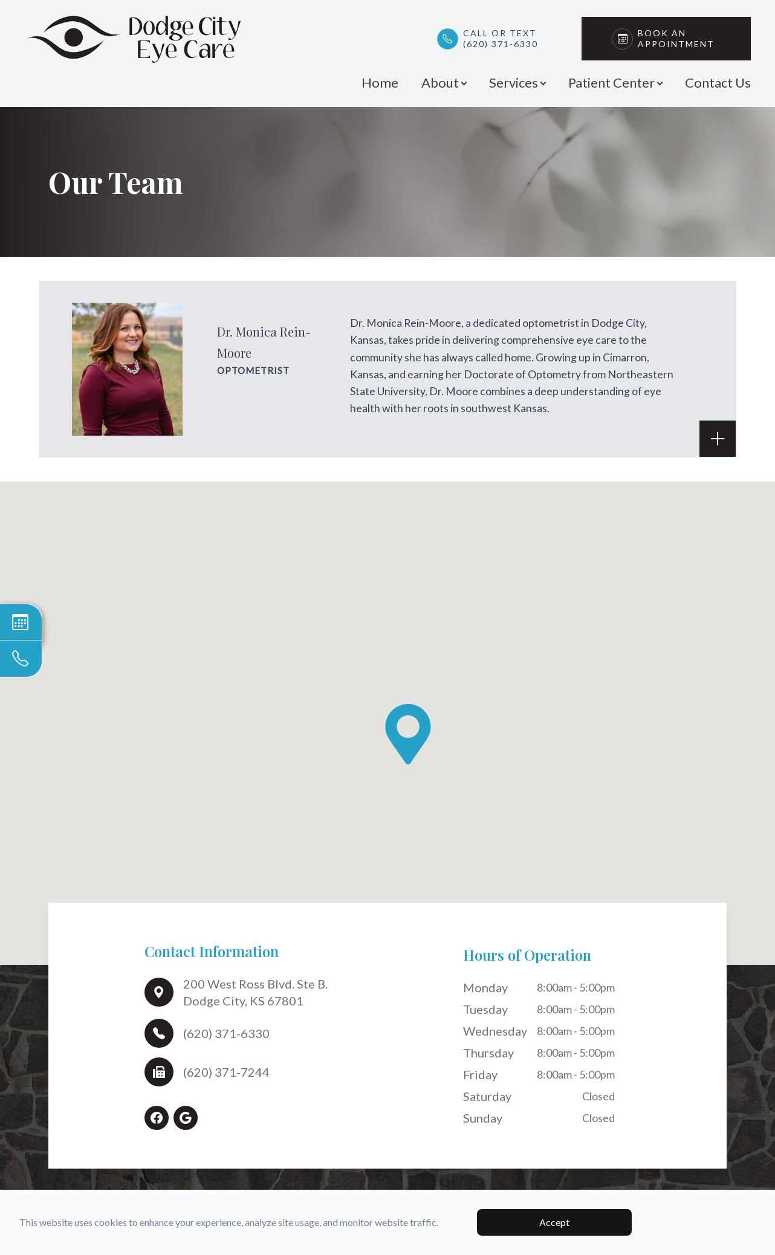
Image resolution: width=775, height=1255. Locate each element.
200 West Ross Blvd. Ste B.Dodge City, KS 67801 (255, 992)
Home (380, 82)
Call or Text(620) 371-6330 (500, 39)
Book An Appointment (679, 39)
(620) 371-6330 (226, 1033)
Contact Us (718, 82)
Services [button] (517, 82)
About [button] (443, 82)
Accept (554, 1222)
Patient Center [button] (615, 82)
